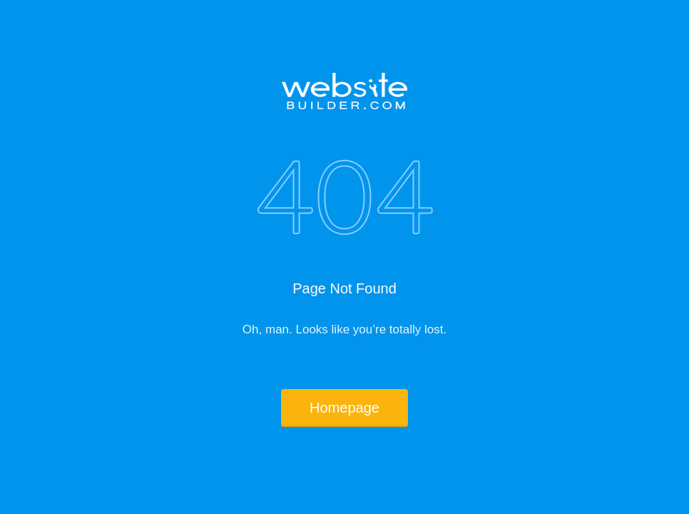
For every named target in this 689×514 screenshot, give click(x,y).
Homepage (344, 407)
